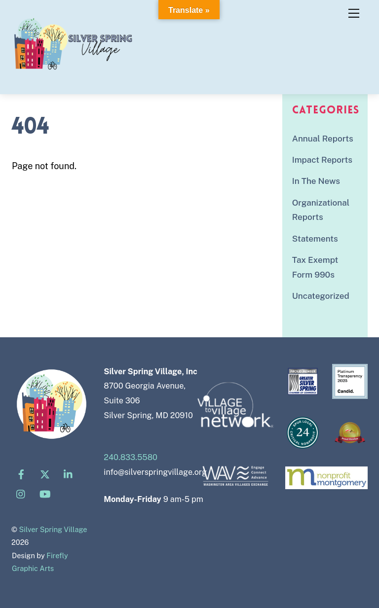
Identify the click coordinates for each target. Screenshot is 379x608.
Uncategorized (320, 296)
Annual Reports (322, 138)
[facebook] (21, 473)
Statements (315, 239)
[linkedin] (68, 473)
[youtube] (45, 493)
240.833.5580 (130, 457)
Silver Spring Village (53, 529)
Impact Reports (322, 160)
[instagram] (21, 493)
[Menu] (354, 13)
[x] (45, 473)
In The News (316, 181)
